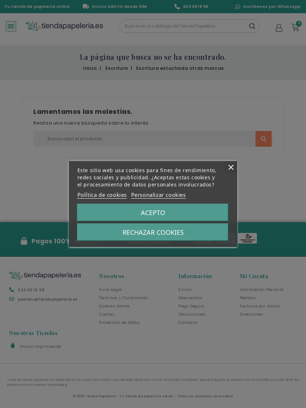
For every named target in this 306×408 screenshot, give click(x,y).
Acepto (153, 212)
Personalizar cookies (158, 194)
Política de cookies (102, 194)
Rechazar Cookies (153, 232)
